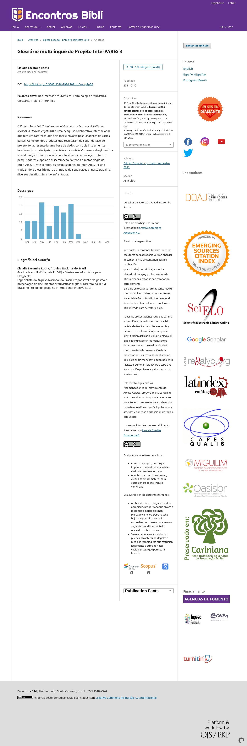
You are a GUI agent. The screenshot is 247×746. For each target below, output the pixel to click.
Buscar (227, 27)
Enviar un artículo (197, 45)
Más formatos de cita (138, 144)
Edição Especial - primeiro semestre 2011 (66, 39)
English (188, 68)
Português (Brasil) (195, 80)
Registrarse (217, 3)
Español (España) (194, 74)
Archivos (66, 27)
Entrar (100, 27)
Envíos (82, 27)
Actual (51, 27)
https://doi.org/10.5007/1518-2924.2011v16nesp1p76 (58, 84)
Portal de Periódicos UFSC (144, 27)
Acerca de (31, 27)
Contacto (115, 27)
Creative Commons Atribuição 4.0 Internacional (126, 697)
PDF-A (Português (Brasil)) (144, 67)
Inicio (15, 27)
